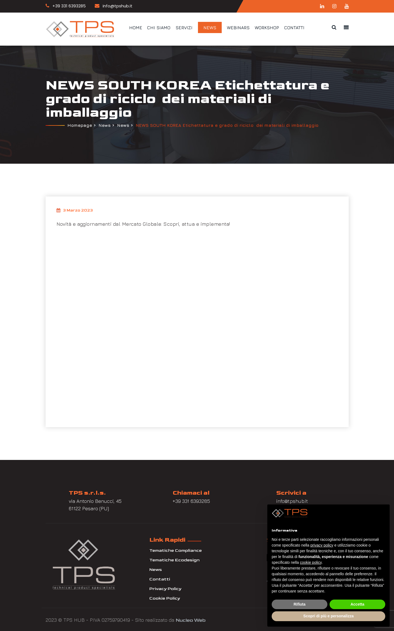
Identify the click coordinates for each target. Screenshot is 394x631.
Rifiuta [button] (300, 604)
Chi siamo (158, 27)
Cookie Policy (164, 597)
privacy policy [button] (321, 545)
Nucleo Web (191, 619)
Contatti (294, 27)
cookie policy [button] (311, 562)
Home (135, 27)
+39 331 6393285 (66, 6)
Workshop (267, 27)
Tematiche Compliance (175, 549)
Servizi (184, 27)
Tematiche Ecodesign (174, 559)
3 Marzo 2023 (75, 210)
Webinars (238, 27)
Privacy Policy (165, 588)
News (209, 27)
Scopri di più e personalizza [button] (328, 616)
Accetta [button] (358, 604)
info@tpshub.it (113, 6)
